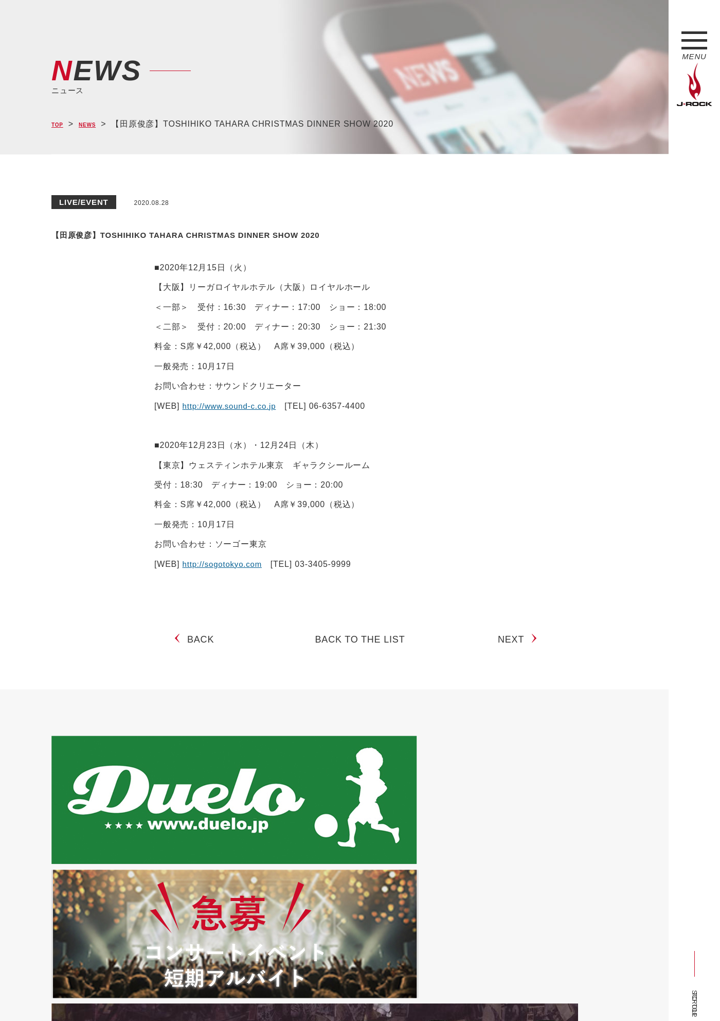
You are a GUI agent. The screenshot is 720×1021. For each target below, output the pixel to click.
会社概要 (172, 993)
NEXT (515, 648)
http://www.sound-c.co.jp (232, 406)
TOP (60, 124)
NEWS (98, 124)
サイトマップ (221, 993)
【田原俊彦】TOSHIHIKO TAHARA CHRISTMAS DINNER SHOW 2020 (326, 232)
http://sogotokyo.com (225, 564)
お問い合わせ (317, 993)
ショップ (269, 993)
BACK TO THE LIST (360, 648)
